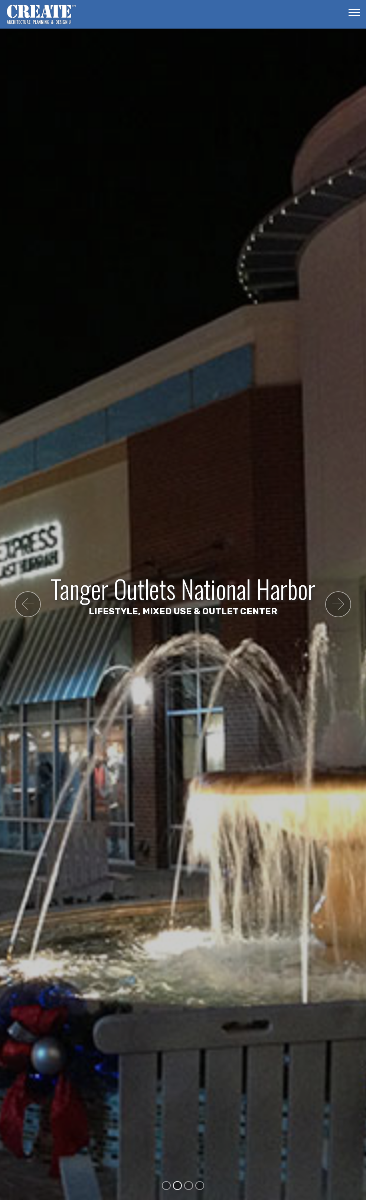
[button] (28, 604)
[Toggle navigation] (354, 12)
